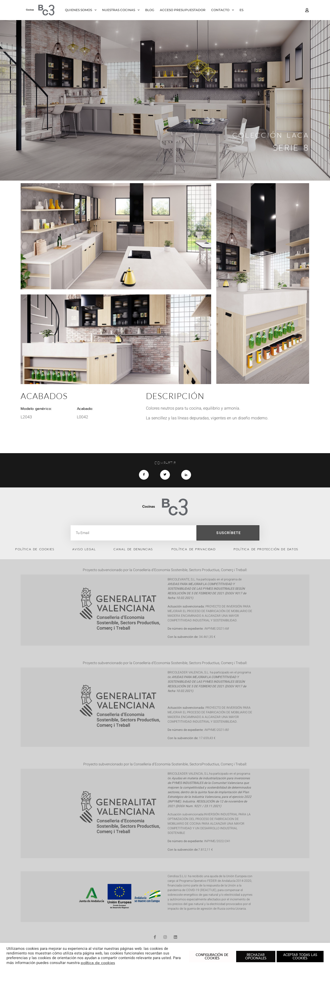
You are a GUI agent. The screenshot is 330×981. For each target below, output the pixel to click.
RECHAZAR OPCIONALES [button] (255, 956)
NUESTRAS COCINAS (120, 10)
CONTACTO (222, 10)
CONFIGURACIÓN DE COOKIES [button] (212, 956)
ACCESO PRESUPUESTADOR (182, 10)
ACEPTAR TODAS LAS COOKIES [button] (300, 956)
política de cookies (98, 963)
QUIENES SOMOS (80, 10)
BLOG (149, 10)
